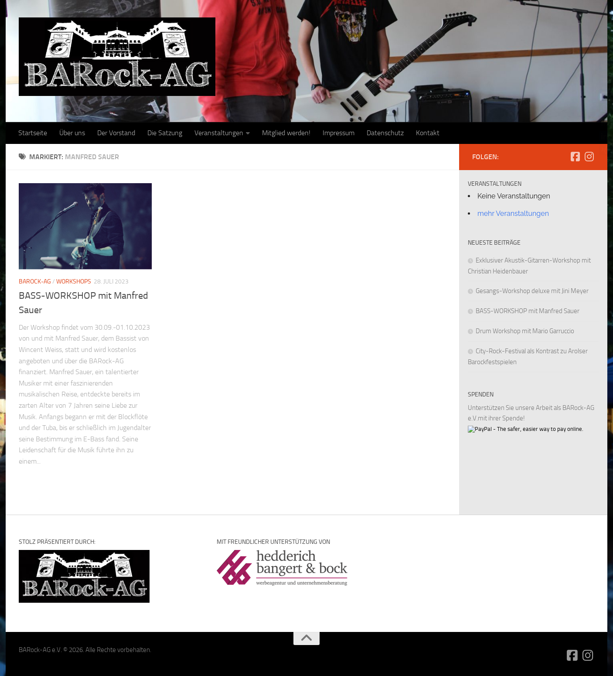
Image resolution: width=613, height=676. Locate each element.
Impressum (338, 133)
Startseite (32, 133)
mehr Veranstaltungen (513, 213)
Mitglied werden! (286, 133)
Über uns (72, 133)
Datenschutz (385, 133)
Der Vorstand (116, 133)
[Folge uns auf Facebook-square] (575, 156)
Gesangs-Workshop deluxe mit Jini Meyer (532, 291)
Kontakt (427, 133)
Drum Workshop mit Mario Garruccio (525, 331)
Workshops (73, 281)
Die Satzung (164, 133)
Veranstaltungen (218, 133)
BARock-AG (35, 281)
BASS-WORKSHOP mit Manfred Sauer (527, 311)
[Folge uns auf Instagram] (589, 156)
